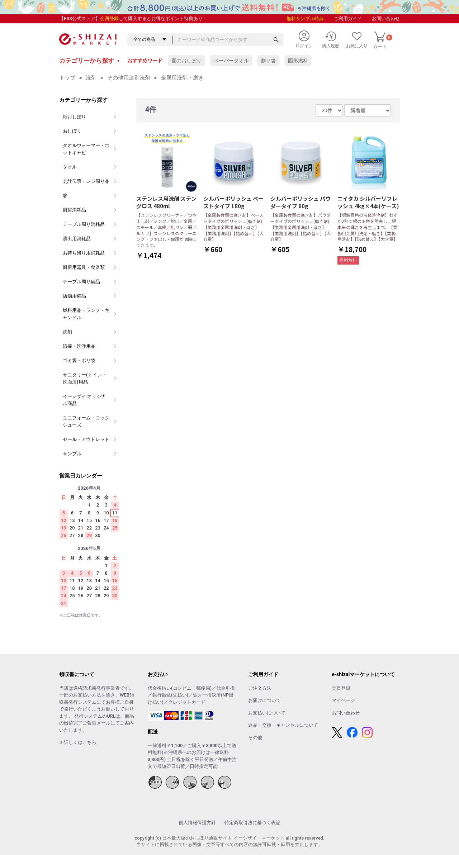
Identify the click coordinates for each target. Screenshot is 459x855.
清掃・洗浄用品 (79, 346)
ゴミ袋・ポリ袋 (79, 360)
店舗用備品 (74, 296)
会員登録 (109, 18)
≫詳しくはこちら (77, 742)
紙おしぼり (74, 116)
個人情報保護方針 (197, 822)
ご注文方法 (259, 688)
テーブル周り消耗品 (84, 224)
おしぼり (72, 131)
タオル (70, 167)
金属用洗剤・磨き (182, 78)
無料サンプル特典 (305, 18)
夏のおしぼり (186, 60)
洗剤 (91, 78)
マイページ (343, 700)
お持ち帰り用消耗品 (84, 253)
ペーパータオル (231, 60)
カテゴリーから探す (89, 60)
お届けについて (264, 700)
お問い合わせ (386, 18)
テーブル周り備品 (81, 281)
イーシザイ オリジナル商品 (84, 400)
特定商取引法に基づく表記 (252, 822)
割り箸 (268, 60)
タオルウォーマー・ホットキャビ (86, 149)
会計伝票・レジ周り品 (86, 181)
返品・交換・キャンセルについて (283, 725)
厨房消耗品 (74, 210)
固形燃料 (298, 60)
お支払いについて (266, 713)
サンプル (72, 453)
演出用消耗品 (77, 238)
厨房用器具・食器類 (84, 267)
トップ (67, 78)
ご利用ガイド (348, 18)
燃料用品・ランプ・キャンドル (86, 314)
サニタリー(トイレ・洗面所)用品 (85, 378)
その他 (255, 737)
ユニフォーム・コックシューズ (86, 421)
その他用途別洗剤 (128, 78)
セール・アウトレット (86, 439)
